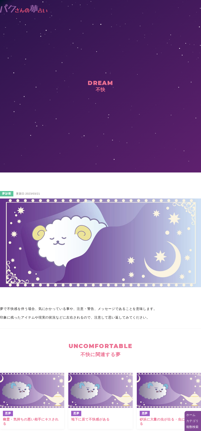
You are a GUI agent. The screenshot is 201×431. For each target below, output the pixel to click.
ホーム (190, 415)
